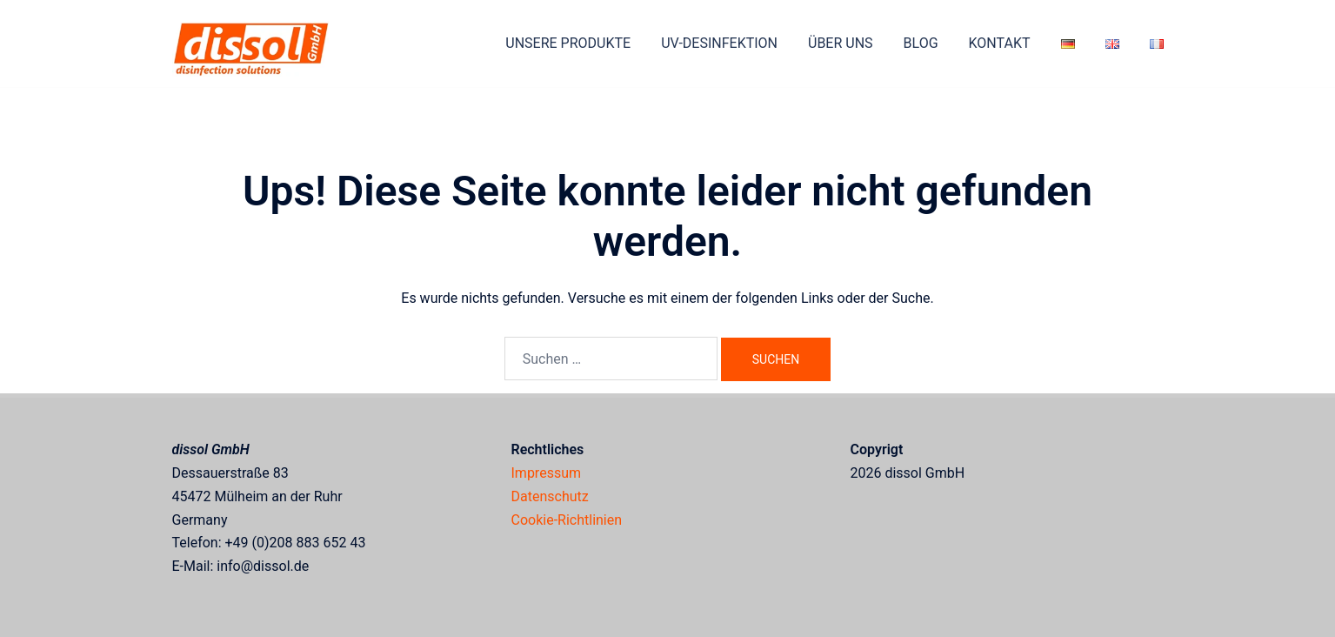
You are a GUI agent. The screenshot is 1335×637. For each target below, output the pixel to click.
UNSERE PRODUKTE (568, 43)
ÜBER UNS (840, 43)
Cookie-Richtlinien (567, 520)
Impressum (546, 473)
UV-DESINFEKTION (719, 43)
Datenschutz (550, 496)
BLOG (921, 43)
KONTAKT (1000, 43)
